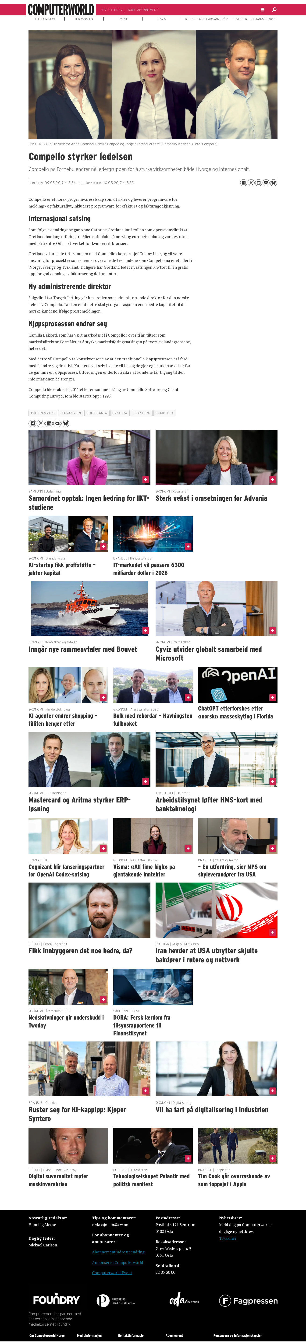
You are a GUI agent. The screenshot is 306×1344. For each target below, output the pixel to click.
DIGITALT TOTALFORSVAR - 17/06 (206, 19)
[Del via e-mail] (266, 182)
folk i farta (97, 413)
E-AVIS (162, 19)
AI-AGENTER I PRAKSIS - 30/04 (256, 19)
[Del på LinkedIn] (258, 182)
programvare (43, 413)
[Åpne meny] (262, 9)
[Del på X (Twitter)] (251, 182)
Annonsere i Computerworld (117, 1262)
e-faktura (141, 413)
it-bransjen (71, 413)
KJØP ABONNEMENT (143, 10)
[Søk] (274, 9)
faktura (120, 413)
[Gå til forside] (61, 9)
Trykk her (227, 1238)
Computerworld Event (112, 1272)
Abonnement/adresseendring (118, 1252)
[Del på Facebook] (243, 182)
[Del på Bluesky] (273, 182)
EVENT (122, 19)
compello (164, 413)
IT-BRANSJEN (84, 19)
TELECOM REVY (45, 19)
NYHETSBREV (112, 10)
